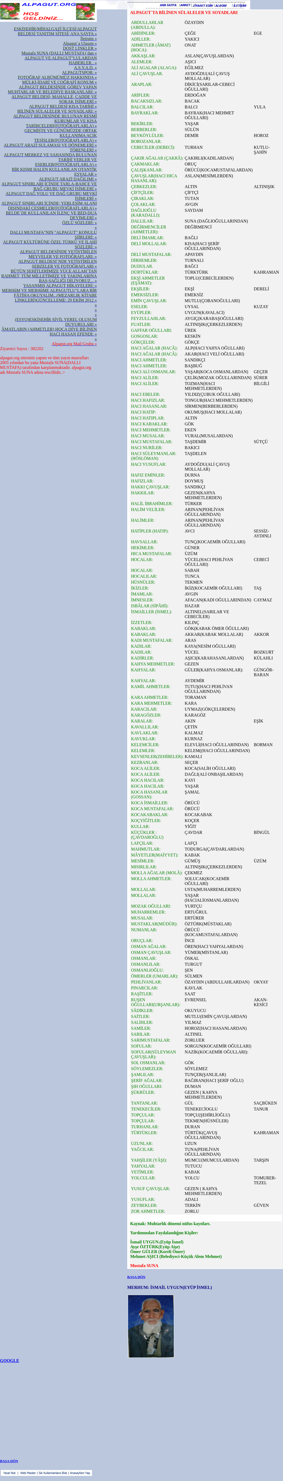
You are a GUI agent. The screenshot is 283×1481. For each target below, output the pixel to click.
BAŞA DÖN (136, 1277)
